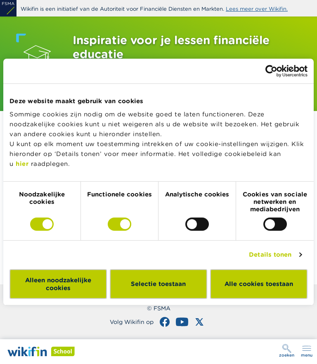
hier (22, 164)
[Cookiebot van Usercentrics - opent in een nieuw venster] (271, 71)
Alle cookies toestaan (259, 284)
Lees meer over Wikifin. (257, 8)
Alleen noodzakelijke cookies (58, 284)
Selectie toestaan (158, 284)
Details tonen (270, 254)
